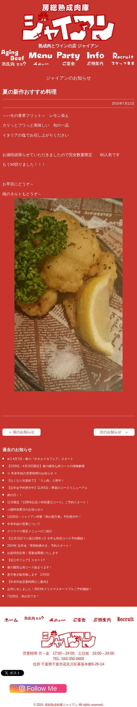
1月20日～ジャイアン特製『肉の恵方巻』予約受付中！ (44, 516)
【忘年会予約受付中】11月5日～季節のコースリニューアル (47, 487)
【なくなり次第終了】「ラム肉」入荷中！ (35, 480)
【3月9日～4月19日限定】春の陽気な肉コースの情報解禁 (46, 466)
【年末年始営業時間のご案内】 (28, 581)
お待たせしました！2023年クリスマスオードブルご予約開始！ (49, 589)
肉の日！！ (14, 495)
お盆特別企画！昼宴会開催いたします (32, 553)
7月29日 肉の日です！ (23, 596)
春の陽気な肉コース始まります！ (29, 567)
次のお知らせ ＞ (114, 432)
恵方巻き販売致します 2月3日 (28, 574)
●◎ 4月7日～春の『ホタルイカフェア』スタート (40, 458)
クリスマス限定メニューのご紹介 (29, 531)
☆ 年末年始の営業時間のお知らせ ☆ (32, 473)
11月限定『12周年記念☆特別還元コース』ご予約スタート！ (48, 502)
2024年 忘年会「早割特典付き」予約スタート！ (39, 545)
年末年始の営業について (23, 524)
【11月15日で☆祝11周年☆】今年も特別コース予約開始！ (46, 538)
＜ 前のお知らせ (21, 432)
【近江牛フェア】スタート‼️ (26, 560)
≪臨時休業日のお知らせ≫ (25, 509)
